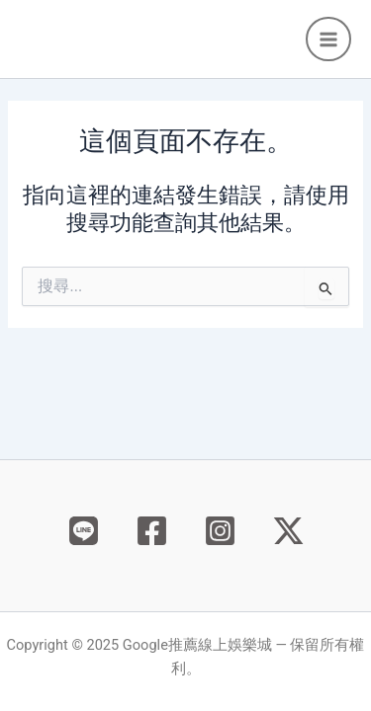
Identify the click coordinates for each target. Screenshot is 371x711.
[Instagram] (220, 530)
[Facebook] (152, 530)
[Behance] (83, 530)
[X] (288, 530)
